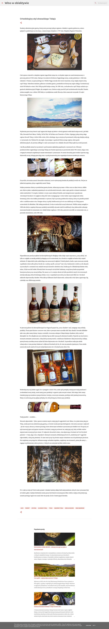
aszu (22, 508)
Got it (94, 625)
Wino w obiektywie (17, 2)
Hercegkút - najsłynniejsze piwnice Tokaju (46, 578)
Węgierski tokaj (58, 508)
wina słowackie (69, 508)
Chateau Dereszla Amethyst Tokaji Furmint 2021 (47, 606)
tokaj (50, 508)
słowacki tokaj (42, 508)
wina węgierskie (80, 508)
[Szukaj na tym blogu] (99, 3)
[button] (21, 23)
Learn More (88, 625)
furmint (27, 508)
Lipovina (34, 508)
